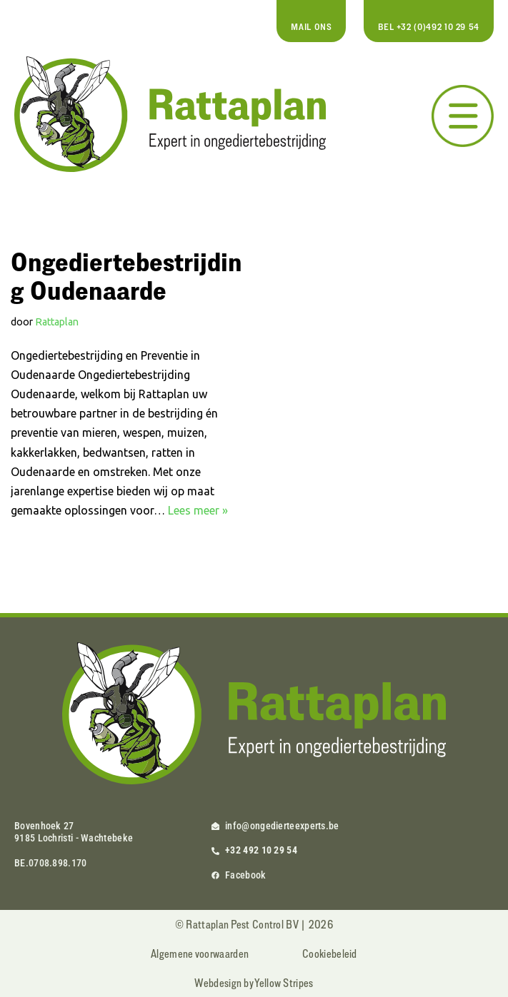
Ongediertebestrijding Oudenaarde (126, 276)
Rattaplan (57, 322)
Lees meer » (198, 510)
